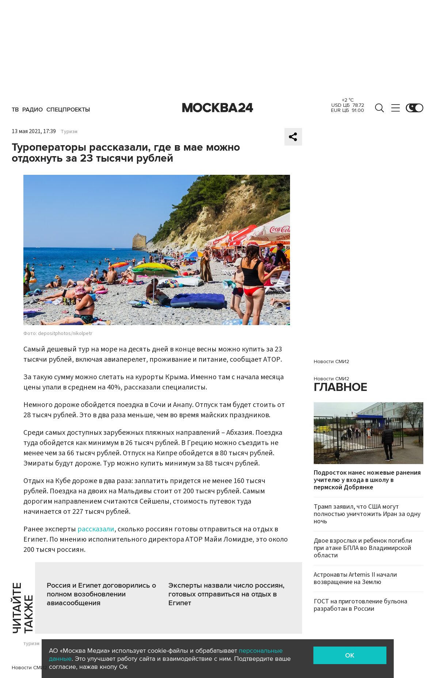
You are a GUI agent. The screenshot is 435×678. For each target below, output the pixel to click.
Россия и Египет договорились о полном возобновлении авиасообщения (101, 594)
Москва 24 (217, 107)
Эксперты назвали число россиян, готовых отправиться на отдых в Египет (226, 594)
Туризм (69, 131)
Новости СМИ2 (29, 667)
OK (349, 655)
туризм (31, 643)
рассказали (95, 529)
